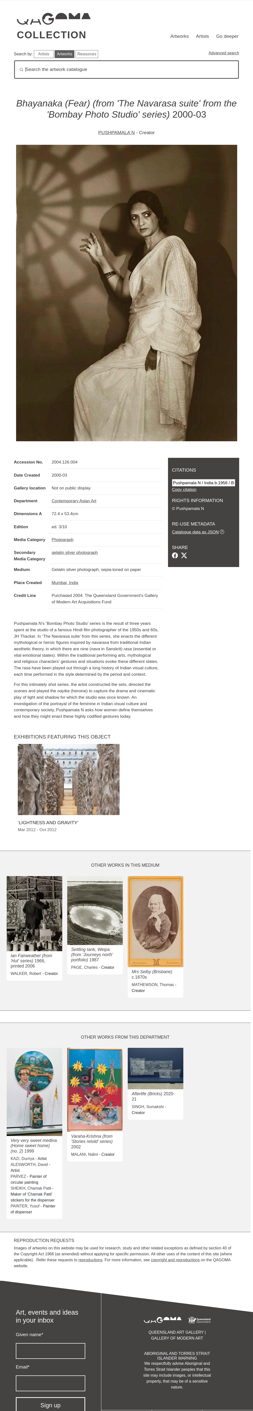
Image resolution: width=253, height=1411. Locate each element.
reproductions (90, 1260)
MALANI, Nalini (84, 1154)
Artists (202, 36)
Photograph (63, 539)
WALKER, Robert (26, 973)
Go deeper (227, 36)
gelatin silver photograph (75, 552)
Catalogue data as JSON (195, 531)
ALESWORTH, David (29, 1164)
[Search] (126, 69)
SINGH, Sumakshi (148, 1107)
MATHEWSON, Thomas (153, 985)
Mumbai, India (65, 582)
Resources (86, 54)
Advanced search (224, 53)
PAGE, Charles (84, 967)
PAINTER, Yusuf (25, 1206)
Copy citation (184, 489)
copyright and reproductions (175, 1260)
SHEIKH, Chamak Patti (31, 1188)
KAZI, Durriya (22, 1159)
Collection (51, 34)
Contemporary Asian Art (74, 500)
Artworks (179, 36)
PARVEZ (18, 1176)
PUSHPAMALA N (116, 132)
